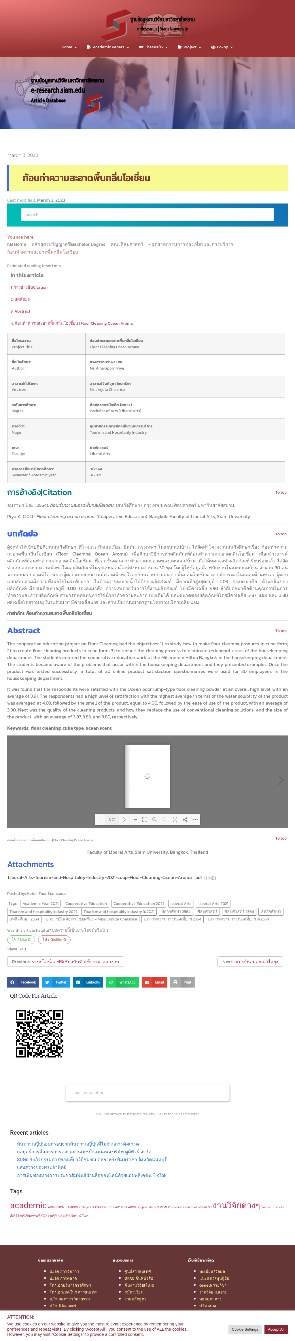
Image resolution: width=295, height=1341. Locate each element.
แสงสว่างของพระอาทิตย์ (41, 1167)
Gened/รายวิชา (213, 1285)
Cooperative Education (86, 903)
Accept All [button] (276, 1329)
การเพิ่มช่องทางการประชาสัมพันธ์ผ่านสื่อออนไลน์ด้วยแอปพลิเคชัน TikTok (92, 1175)
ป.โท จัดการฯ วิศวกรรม (70, 1299)
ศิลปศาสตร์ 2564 (239, 911)
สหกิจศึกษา (271, 911)
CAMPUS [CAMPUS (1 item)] (71, 1207)
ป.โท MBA (208, 1306)
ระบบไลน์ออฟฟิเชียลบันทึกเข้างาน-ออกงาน (75, 961)
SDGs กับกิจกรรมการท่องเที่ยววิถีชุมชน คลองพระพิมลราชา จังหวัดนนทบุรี (92, 1159)
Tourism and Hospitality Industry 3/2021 (119, 911)
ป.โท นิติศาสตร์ (63, 1306)
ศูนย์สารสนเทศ (137, 1271)
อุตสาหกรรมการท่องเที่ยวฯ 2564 (172, 919)
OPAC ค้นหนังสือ (138, 1278)
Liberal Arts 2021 (213, 903)
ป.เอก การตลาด (63, 1278)
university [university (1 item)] (177, 1207)
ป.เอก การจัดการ (64, 1271)
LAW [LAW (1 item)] (117, 1207)
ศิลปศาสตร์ (207, 911)
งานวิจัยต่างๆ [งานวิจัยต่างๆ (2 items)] (236, 1205)
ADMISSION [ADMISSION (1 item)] (56, 1207)
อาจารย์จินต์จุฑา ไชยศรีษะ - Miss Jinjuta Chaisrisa (91, 919)
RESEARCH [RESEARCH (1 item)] (128, 1207)
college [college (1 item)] (84, 1207)
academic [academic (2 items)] (28, 1205)
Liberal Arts (181, 903)
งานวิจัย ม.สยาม (213, 1292)
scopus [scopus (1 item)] (142, 1207)
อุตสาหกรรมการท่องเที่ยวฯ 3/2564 (238, 919)
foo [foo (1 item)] (110, 1207)
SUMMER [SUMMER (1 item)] (163, 1207)
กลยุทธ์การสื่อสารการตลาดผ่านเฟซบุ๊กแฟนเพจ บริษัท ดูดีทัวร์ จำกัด (84, 1151)
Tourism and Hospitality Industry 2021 (43, 911)
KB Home (17, 244)
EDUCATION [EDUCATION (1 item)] (98, 1207)
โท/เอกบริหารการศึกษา (70, 1285)
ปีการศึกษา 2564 (176, 911)
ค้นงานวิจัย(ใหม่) (139, 1285)
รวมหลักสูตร (135, 1299)
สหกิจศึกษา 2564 (24, 919)
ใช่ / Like (21, 939)
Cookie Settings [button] (245, 1329)
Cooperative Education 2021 (139, 903)
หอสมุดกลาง (210, 1299)
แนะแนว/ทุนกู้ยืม (214, 1278)
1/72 (112, 819)
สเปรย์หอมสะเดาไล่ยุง (256, 961)
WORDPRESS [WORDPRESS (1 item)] (202, 1207)
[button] (23, 982)
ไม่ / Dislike (54, 939)
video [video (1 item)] (189, 1207)
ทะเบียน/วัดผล (212, 1271)
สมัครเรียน (133, 1292)
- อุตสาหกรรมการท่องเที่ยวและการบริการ (191, 244)
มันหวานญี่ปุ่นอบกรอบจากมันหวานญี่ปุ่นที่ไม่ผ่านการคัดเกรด (78, 1144)
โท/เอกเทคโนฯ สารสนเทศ (73, 1292)
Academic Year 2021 (40, 903)
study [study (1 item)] (152, 1207)
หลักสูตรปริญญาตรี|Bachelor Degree (69, 244)
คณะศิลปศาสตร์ (127, 244)
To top (281, 492)
